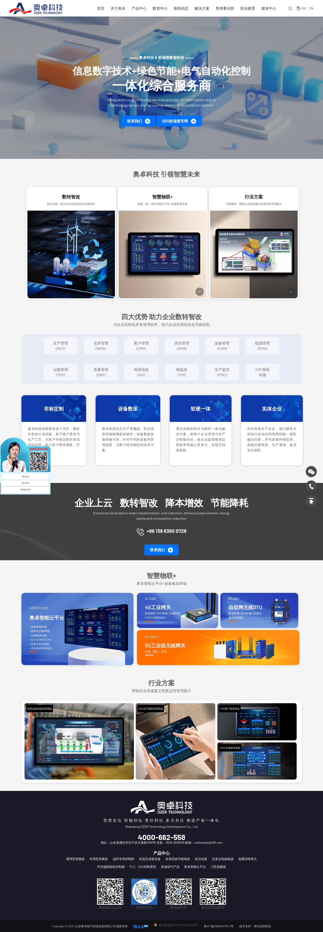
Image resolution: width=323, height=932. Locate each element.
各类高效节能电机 (177, 859)
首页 (100, 8)
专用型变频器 (98, 859)
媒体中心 (268, 8)
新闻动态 (180, 8)
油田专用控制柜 (123, 859)
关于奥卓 (117, 8)
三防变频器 (218, 866)
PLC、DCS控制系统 (143, 866)
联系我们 (138, 121)
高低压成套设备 (150, 859)
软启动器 (201, 859)
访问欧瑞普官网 (179, 121)
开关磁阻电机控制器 (111, 866)
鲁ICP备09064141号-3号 (219, 926)
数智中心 (159, 8)
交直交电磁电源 (223, 859)
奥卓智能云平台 (195, 866)
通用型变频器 (75, 859)
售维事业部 (224, 8)
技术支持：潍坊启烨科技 (255, 926)
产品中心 (138, 8)
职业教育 (247, 8)
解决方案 (201, 8)
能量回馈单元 (247, 859)
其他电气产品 (170, 866)
